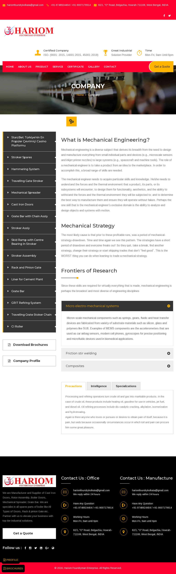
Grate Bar (17, 291)
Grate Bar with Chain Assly (29, 216)
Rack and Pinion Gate (26, 267)
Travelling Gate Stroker (27, 181)
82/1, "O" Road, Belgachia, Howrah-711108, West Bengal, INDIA (133, 5)
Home (10, 66)
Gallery (94, 66)
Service (58, 66)
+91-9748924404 (60, 5)
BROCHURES (13, 568)
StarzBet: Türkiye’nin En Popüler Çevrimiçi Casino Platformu (28, 141)
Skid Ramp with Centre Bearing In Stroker (27, 242)
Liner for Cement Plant (27, 279)
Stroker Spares (21, 157)
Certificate (75, 66)
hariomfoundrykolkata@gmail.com (25, 5)
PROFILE (10, 559)
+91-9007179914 (81, 5)
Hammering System (25, 169)
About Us (24, 66)
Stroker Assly (20, 228)
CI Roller (17, 326)
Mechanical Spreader (26, 192)
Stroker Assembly (23, 255)
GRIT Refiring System (26, 302)
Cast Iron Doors (22, 204)
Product (42, 66)
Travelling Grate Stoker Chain (31, 314)
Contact (110, 66)
